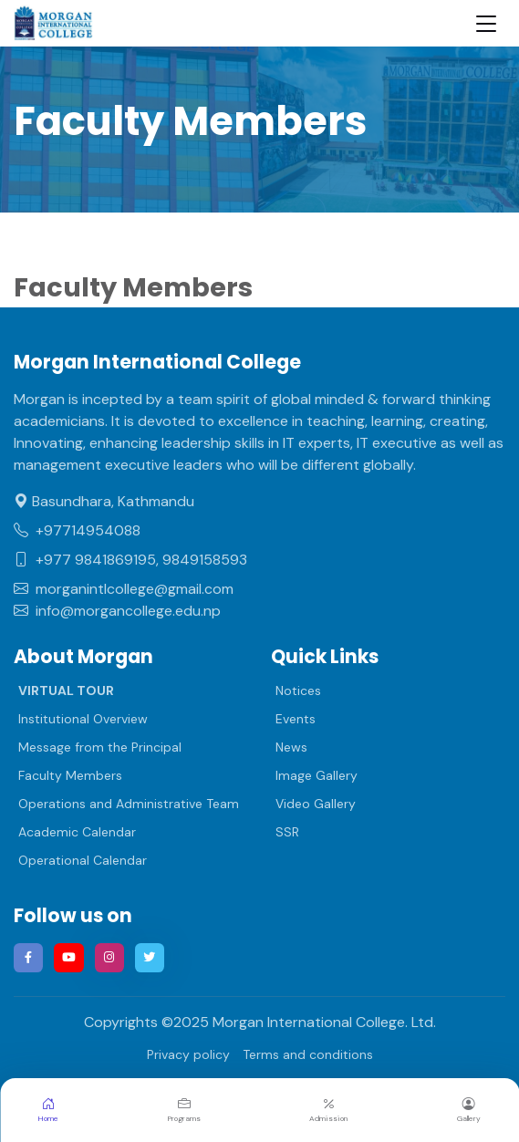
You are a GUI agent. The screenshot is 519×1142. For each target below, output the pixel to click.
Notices (298, 690)
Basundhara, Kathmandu (104, 501)
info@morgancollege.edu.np (117, 610)
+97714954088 (77, 530)
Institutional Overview (83, 719)
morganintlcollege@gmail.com (124, 588)
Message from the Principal (100, 747)
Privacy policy (188, 1054)
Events (295, 719)
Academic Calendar (77, 832)
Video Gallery (315, 803)
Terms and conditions (308, 1054)
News (291, 747)
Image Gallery (316, 775)
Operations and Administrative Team (128, 803)
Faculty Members (70, 775)
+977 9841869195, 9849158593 (130, 559)
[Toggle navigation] (486, 23)
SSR (287, 832)
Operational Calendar (82, 860)
